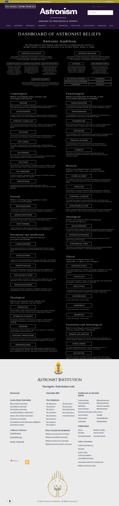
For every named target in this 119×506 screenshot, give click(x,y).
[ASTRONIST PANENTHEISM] (23, 335)
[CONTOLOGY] (79, 276)
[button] (102, 26)
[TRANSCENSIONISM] (79, 103)
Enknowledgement (103, 400)
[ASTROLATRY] (99, 82)
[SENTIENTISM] (79, 353)
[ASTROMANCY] (99, 79)
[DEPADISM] (23, 326)
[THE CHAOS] (23, 162)
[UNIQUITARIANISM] (79, 226)
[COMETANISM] (75, 84)
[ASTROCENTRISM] (23, 255)
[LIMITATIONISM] (23, 181)
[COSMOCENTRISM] (23, 244)
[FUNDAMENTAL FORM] (79, 244)
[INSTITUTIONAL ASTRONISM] (75, 79)
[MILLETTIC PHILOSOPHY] (49, 64)
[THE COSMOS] (23, 142)
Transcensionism (83, 403)
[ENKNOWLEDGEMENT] (23, 285)
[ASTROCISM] (79, 187)
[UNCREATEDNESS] (23, 111)
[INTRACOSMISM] (79, 344)
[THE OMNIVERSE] (23, 171)
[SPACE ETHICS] (79, 286)
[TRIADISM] (23, 103)
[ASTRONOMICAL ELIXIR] (79, 206)
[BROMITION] (79, 315)
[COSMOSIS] (79, 150)
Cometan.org (109, 1)
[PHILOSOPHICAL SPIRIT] (23, 275)
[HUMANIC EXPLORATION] (79, 334)
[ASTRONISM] (76, 64)
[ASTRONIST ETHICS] (79, 266)
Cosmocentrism (83, 400)
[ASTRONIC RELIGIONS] (87, 53)
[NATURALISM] (79, 131)
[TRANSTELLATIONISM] (79, 140)
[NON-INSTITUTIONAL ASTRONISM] (75, 82)
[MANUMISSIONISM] (23, 345)
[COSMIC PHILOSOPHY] (14, 64)
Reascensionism (83, 409)
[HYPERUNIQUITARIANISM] (79, 235)
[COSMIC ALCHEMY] (79, 176)
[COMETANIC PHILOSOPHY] (41, 79)
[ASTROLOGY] (99, 84)
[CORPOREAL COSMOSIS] (79, 196)
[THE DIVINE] (23, 132)
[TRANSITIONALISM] (23, 266)
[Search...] (100, 12)
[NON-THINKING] (23, 224)
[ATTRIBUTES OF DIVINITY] (23, 316)
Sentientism (82, 421)
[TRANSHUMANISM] (79, 111)
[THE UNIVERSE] (23, 153)
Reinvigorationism (103, 403)
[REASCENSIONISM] (23, 206)
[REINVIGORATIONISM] (23, 215)
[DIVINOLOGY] (23, 307)
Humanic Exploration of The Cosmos (90, 412)
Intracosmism (82, 418)
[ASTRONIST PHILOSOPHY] (31, 64)
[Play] (10, 501)
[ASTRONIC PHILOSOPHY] (31, 53)
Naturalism (81, 406)
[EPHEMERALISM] (79, 121)
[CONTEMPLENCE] (79, 296)
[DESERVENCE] (79, 305)
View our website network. (43, 1)
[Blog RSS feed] (27, 462)
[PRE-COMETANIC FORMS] (100, 64)
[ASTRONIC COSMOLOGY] (23, 121)
